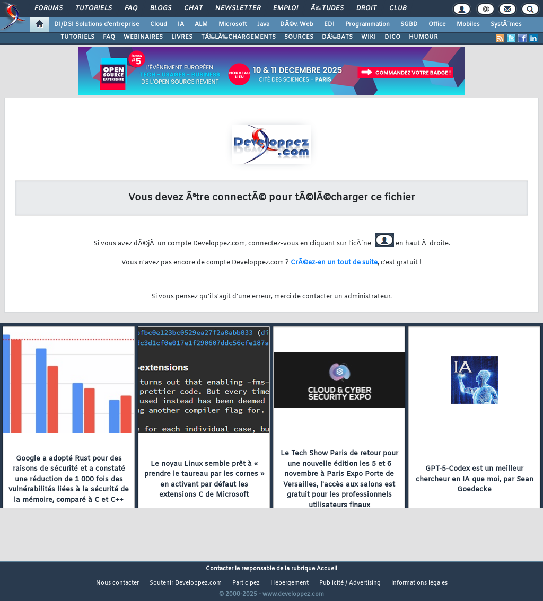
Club (397, 8)
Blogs (160, 8)
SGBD (409, 24)
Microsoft (232, 24)
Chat (193, 8)
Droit (366, 8)
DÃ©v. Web (296, 24)
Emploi (285, 8)
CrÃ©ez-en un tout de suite (334, 263)
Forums (48, 8)
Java (263, 24)
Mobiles (468, 24)
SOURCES (298, 37)
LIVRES (181, 37)
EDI (329, 24)
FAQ (131, 8)
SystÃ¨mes (506, 24)
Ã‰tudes (327, 8)
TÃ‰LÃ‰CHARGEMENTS (238, 37)
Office (437, 24)
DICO (392, 37)
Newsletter (237, 8)
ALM (201, 24)
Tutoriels (93, 8)
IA (181, 24)
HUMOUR (423, 37)
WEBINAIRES (143, 37)
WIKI (368, 37)
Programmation (367, 24)
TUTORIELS (77, 37)
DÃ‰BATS (337, 37)
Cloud (158, 24)
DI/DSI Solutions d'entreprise (96, 24)
